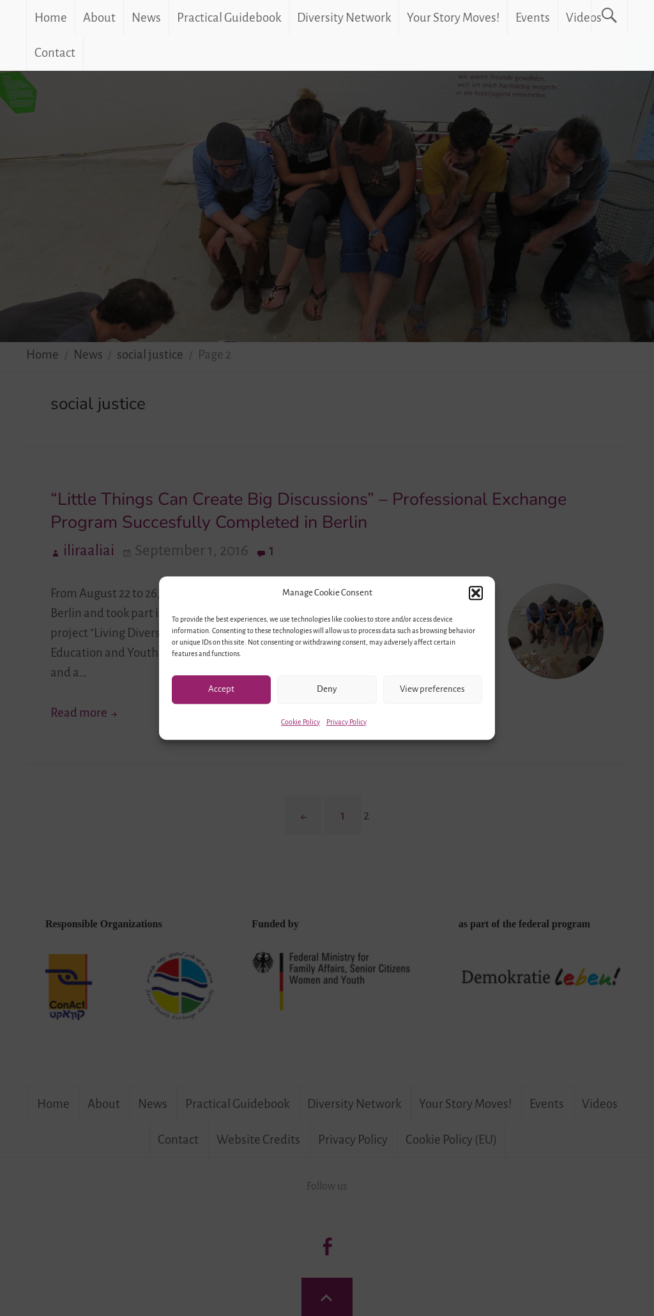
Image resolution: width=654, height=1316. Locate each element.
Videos (584, 17)
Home (50, 17)
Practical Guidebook (229, 17)
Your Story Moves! (453, 17)
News (146, 17)
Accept (221, 689)
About (99, 17)
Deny (327, 689)
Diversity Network (344, 17)
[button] (475, 593)
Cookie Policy (300, 722)
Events (532, 17)
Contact (54, 52)
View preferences (432, 689)
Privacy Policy (346, 722)
